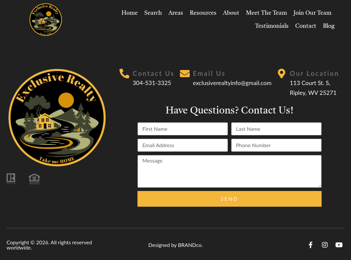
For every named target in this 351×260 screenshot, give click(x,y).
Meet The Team (266, 13)
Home (129, 13)
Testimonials (272, 26)
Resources (203, 13)
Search (153, 13)
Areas (175, 13)
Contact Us (153, 73)
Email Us (209, 73)
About (231, 13)
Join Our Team (312, 13)
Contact (305, 26)
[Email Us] (185, 73)
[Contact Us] (124, 73)
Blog (329, 26)
